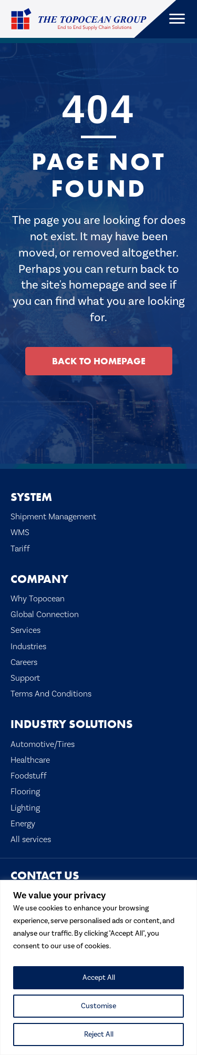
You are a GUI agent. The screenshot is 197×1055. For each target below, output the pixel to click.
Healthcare (30, 760)
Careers (24, 662)
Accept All (98, 977)
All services (31, 839)
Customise (98, 1006)
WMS (20, 532)
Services (25, 630)
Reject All (98, 1034)
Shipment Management (53, 516)
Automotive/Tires (43, 744)
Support (25, 678)
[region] (98, 967)
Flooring (25, 791)
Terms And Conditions (51, 694)
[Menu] (177, 19)
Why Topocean (38, 598)
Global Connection (45, 614)
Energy (23, 823)
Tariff (20, 549)
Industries (28, 646)
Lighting (25, 808)
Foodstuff (29, 776)
